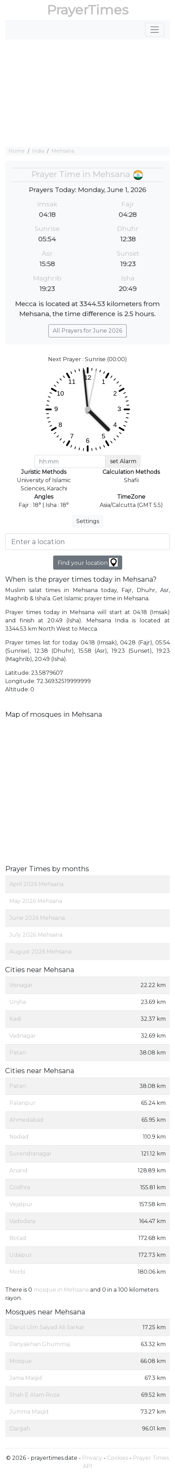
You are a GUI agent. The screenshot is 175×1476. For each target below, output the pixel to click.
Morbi (17, 1272)
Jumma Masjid (29, 1411)
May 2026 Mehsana (35, 901)
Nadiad (19, 1136)
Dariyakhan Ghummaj (39, 1344)
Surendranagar (30, 1153)
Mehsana (62, 151)
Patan (17, 1052)
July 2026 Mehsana (35, 935)
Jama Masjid (25, 1378)
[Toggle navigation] (154, 30)
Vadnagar (22, 1035)
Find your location (88, 562)
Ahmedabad (26, 1120)
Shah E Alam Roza (34, 1395)
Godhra (19, 1187)
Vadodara (22, 1221)
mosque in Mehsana (61, 1289)
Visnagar (21, 985)
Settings (87, 521)
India (38, 151)
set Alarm (123, 461)
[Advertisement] (87, 93)
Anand (18, 1170)
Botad (17, 1238)
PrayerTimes (87, 10)
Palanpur (22, 1103)
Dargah (19, 1428)
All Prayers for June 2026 (87, 330)
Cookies (117, 1458)
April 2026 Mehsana (36, 884)
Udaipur (20, 1255)
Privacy (92, 1458)
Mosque (20, 1361)
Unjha (17, 1002)
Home (17, 151)
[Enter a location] (87, 541)
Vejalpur (21, 1204)
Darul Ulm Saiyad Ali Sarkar (47, 1327)
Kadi (15, 1019)
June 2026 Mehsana (37, 918)
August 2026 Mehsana (40, 951)
